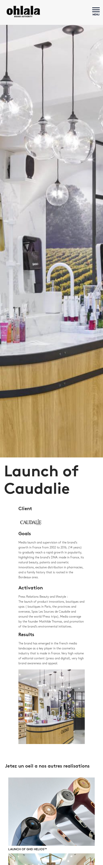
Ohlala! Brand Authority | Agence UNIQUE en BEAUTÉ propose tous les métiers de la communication (23, 11)
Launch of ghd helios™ (27, 849)
